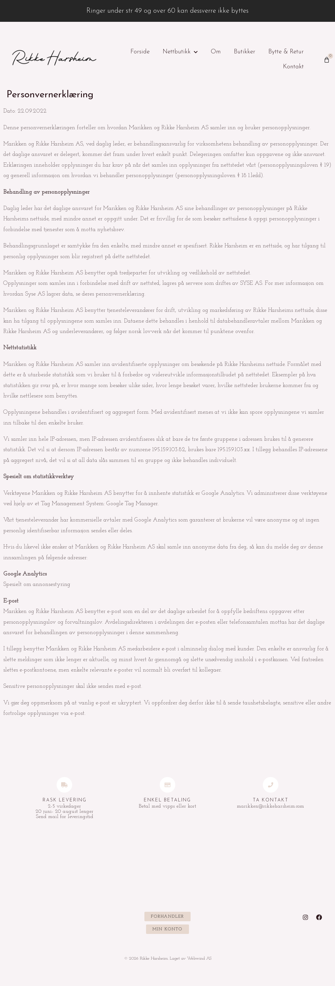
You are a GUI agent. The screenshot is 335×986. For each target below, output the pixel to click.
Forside (140, 52)
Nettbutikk (180, 52)
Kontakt (293, 67)
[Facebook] (319, 917)
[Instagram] (305, 917)
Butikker (244, 52)
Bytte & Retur (286, 52)
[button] (167, 916)
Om (216, 52)
